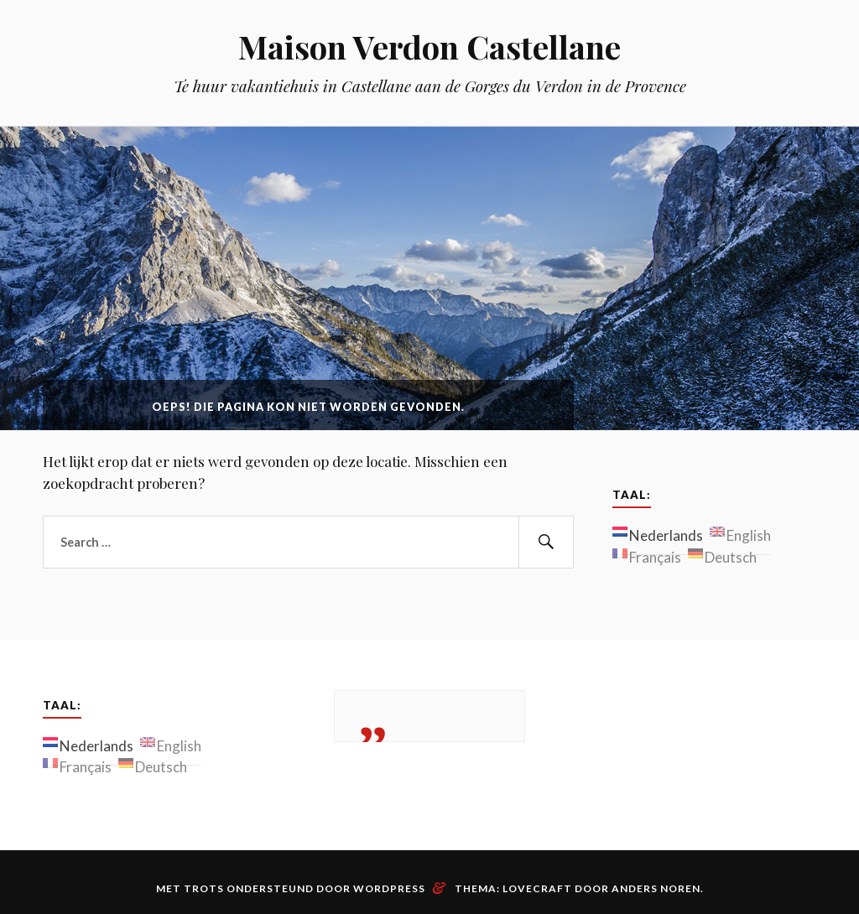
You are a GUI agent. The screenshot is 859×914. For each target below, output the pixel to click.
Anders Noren (656, 888)
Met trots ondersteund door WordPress (290, 888)
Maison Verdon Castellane (429, 46)
